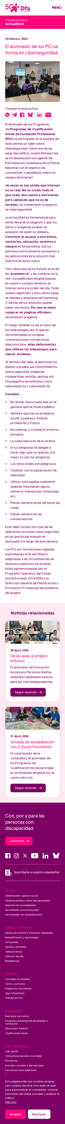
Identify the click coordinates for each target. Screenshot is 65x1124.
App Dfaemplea (14, 993)
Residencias (12, 961)
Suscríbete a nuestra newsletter (32, 873)
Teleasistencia (13, 951)
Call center (11, 1051)
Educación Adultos (16, 1028)
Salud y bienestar (19, 927)
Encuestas (11, 1060)
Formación (13, 1011)
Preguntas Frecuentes (18, 988)
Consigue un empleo (17, 979)
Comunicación (16, 20)
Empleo (11, 974)
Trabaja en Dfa (14, 998)
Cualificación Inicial (16, 1033)
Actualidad (14, 24)
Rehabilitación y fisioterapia (21, 937)
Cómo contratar (15, 984)
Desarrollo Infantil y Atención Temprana (29, 933)
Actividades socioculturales (22, 910)
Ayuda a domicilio (16, 947)
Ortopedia (11, 942)
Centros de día (14, 956)
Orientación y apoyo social (21, 896)
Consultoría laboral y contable (23, 1056)
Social (10, 890)
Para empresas (17, 1046)
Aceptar (15, 1114)
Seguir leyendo (26, 692)
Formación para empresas (20, 1070)
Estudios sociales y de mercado (24, 1065)
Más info (10, 1102)
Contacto (17, 841)
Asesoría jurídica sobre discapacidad (27, 900)
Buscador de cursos (17, 1016)
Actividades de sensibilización (23, 914)
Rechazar (39, 1114)
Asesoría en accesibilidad (20, 905)
